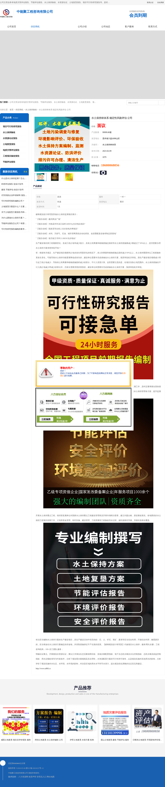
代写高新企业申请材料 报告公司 (14, 195)
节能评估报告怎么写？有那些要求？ (14, 223)
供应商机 (35, 26)
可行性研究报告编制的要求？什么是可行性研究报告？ (14, 229)
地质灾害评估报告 (11, 150)
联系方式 (152, 26)
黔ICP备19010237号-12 (35, 768)
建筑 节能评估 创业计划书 (12, 190)
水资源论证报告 (10, 138)
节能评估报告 (9, 162)
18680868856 (110, 165)
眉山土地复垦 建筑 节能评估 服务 (115, 740)
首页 (11, 110)
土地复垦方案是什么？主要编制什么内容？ (14, 207)
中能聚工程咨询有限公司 (18, 773)
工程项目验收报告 (11, 156)
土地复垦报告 (9, 144)
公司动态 (105, 26)
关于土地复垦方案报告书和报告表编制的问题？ (14, 212)
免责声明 (32, 777)
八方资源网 (23, 777)
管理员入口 (41, 777)
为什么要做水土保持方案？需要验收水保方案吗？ (14, 218)
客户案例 (129, 26)
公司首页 (11, 26)
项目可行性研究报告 (12, 126)
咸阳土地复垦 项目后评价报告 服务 (16, 740)
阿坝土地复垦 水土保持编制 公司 (49, 740)
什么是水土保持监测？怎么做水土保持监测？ (14, 178)
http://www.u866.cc (43, 668)
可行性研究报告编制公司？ (12, 201)
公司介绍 (82, 26)
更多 (25, 172)
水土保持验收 (31, 110)
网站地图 (50, 777)
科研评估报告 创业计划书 (12, 184)
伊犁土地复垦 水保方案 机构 (82, 740)
